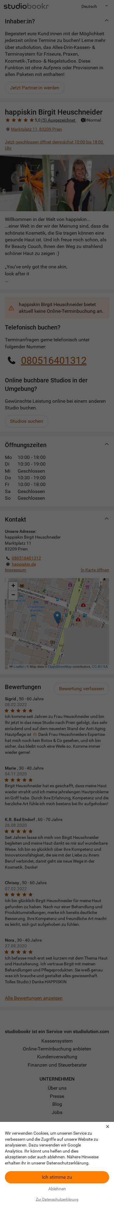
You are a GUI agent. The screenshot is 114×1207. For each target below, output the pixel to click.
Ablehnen (57, 1188)
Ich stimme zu (57, 1177)
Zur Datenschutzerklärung (57, 1199)
